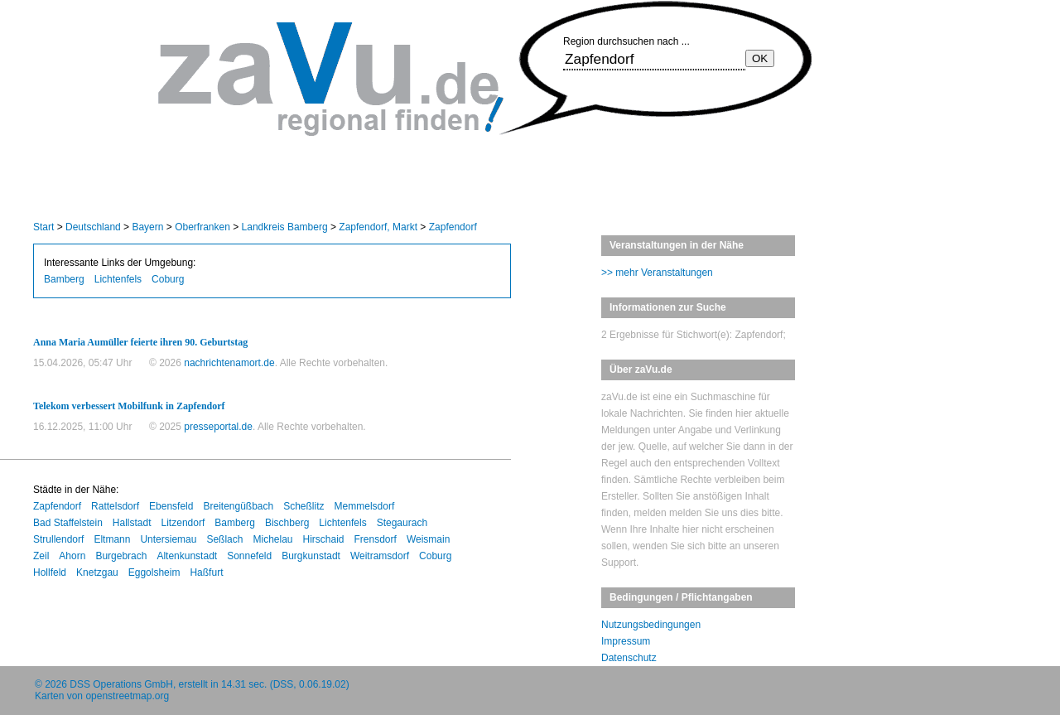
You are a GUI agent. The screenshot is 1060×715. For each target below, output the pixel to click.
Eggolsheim (154, 572)
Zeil (41, 556)
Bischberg (287, 523)
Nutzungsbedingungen (651, 624)
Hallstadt (132, 523)
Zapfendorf (453, 227)
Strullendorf (58, 539)
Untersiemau (168, 539)
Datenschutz (629, 658)
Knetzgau (97, 572)
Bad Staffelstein (68, 523)
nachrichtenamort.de (229, 363)
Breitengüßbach (238, 506)
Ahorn (72, 556)
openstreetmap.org (127, 696)
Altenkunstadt (187, 556)
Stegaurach (402, 523)
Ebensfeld (171, 506)
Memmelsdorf (365, 506)
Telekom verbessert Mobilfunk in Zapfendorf (129, 406)
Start (43, 227)
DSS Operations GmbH (121, 684)
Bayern (147, 227)
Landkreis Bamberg (285, 227)
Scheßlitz (303, 506)
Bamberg (64, 279)
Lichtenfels (118, 279)
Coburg (168, 279)
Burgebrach (121, 556)
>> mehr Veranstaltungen (657, 272)
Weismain (428, 539)
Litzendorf (183, 523)
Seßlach (224, 539)
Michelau (272, 539)
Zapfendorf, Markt (378, 227)
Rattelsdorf (115, 506)
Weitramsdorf (379, 556)
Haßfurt (206, 572)
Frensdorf (375, 539)
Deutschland (93, 227)
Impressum (625, 641)
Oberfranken (202, 227)
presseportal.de (218, 426)
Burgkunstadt (311, 556)
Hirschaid (323, 539)
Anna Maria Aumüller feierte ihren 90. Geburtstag (140, 342)
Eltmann (112, 539)
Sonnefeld (249, 556)
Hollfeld (49, 572)
